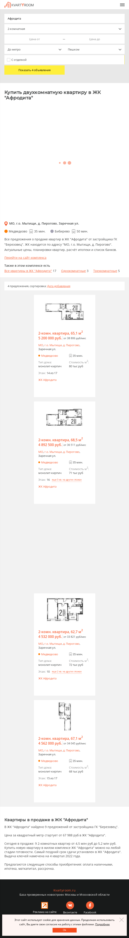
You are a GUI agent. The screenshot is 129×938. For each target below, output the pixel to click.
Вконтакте (70, 912)
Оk (64, 930)
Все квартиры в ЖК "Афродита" (28, 271)
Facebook (90, 912)
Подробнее (102, 924)
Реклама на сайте (45, 912)
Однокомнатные (73, 271)
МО (40, 345)
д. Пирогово (71, 345)
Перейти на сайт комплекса (25, 258)
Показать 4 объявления (34, 70)
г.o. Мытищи (53, 345)
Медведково (49, 356)
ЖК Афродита (47, 380)
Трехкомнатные (105, 271)
